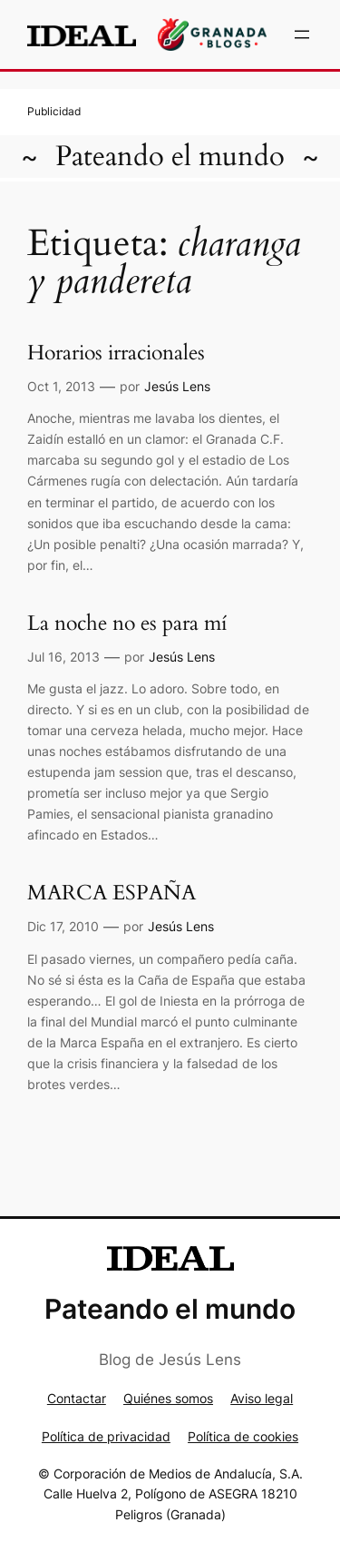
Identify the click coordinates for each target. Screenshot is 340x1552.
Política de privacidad (106, 1436)
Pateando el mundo (170, 156)
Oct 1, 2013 (61, 386)
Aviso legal (261, 1398)
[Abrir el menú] (302, 34)
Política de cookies (243, 1436)
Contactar (76, 1398)
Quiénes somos (168, 1398)
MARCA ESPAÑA (111, 893)
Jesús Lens (177, 386)
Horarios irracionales (116, 353)
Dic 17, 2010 (63, 926)
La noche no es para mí (127, 624)
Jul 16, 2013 (63, 656)
